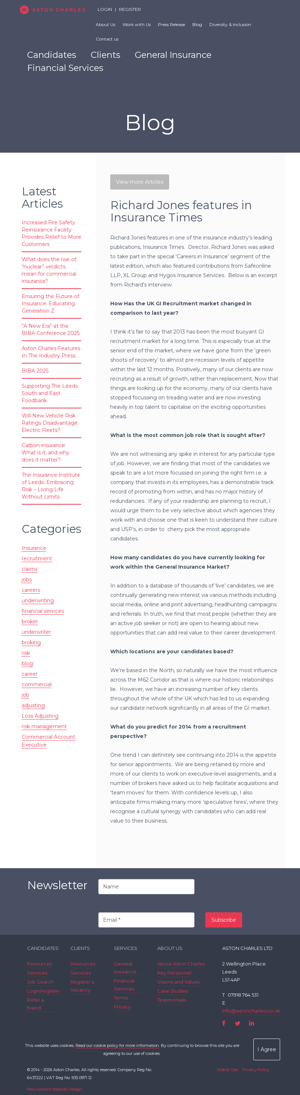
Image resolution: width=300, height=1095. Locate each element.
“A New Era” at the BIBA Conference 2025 (51, 329)
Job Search (40, 982)
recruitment (37, 558)
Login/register (43, 991)
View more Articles (139, 182)
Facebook (223, 1023)
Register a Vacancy (82, 986)
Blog (197, 24)
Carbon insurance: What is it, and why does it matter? (45, 452)
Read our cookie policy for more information (117, 1045)
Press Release (171, 24)
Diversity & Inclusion (230, 24)
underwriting (38, 600)
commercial (37, 684)
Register (130, 9)
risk (26, 653)
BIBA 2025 (35, 371)
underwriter (36, 632)
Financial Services (65, 68)
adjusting (33, 705)
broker (30, 621)
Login (105, 9)
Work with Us (137, 24)
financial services (43, 611)
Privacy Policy (256, 1069)
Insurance (34, 548)
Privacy (122, 1007)
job (25, 695)
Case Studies (172, 991)
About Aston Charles (181, 964)
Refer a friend (35, 1004)
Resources (39, 964)
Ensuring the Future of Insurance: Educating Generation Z (50, 303)
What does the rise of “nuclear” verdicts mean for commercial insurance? (49, 270)
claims (30, 569)
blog (27, 663)
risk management (44, 726)
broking (31, 642)
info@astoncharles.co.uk (251, 1011)
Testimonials (171, 1000)
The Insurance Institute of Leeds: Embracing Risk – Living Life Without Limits (51, 486)
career (30, 674)
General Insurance (173, 55)
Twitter (237, 1023)
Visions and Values (178, 982)
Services (37, 973)
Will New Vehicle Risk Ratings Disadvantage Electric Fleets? (50, 422)
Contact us (107, 39)
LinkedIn (251, 1023)
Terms (121, 998)
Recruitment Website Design (54, 1089)
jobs (27, 579)
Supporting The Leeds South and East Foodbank (50, 393)
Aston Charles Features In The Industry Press (51, 352)
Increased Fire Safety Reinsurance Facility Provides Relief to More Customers (51, 233)
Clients (105, 55)
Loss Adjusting (40, 716)
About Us (105, 24)
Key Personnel (174, 973)
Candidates (51, 55)
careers (31, 590)
